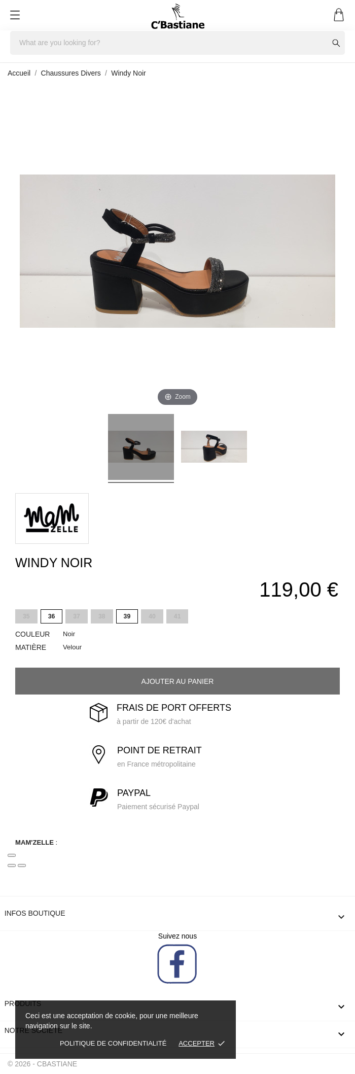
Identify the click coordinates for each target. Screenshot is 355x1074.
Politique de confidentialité (113, 1043)
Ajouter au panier (177, 681)
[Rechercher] (177, 43)
